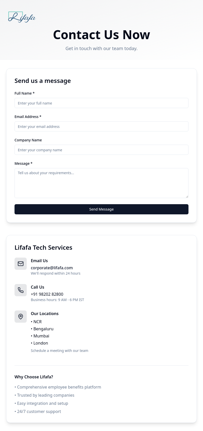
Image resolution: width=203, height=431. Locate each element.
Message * (24, 163)
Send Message (101, 209)
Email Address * (28, 116)
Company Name (28, 140)
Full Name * (25, 93)
